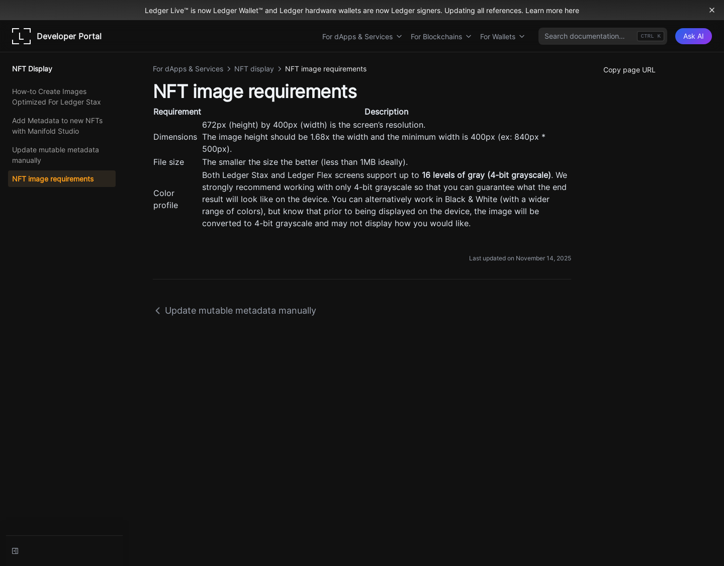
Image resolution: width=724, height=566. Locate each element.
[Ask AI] (693, 36)
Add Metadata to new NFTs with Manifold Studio (57, 125)
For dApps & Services (362, 36)
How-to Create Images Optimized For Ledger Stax (56, 96)
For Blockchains (441, 36)
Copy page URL (629, 69)
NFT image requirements (53, 178)
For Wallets (502, 36)
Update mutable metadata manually (55, 154)
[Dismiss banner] (712, 10)
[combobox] (602, 36)
